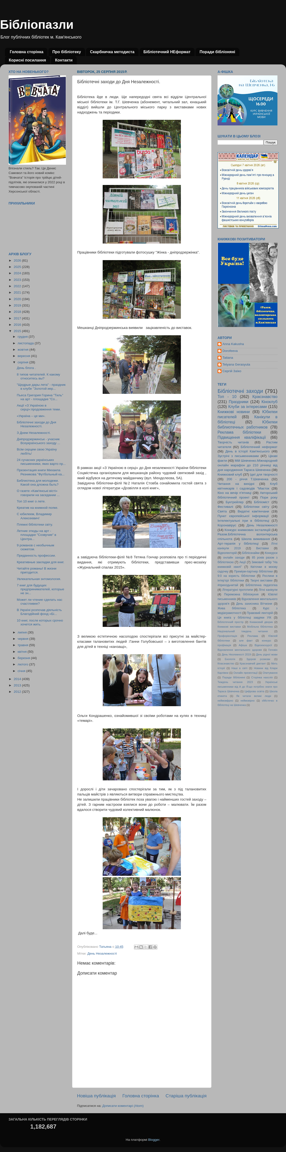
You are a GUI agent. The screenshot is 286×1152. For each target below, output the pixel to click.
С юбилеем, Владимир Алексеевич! (34, 516)
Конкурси (271, 553)
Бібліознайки (250, 553)
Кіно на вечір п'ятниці (234, 493)
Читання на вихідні (236, 484)
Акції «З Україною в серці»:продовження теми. (39, 407)
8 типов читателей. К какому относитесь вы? (38, 376)
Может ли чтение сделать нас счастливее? (39, 601)
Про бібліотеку (66, 52)
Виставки (262, 548)
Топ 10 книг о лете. (31, 501)
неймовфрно (225, 700)
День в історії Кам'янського (247, 451)
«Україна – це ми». (31, 416)
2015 (18, 331)
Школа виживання (256, 539)
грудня (23, 336)
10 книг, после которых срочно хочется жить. (40, 622)
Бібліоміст (261, 502)
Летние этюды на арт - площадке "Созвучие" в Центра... (36, 534)
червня (23, 639)
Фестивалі (225, 507)
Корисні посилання (27, 60)
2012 (18, 691)
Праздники (238, 401)
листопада (26, 343)
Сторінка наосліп (262, 677)
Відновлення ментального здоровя (240, 649)
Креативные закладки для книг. (40, 562)
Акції (242, 562)
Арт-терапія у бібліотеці (238, 543)
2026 (18, 260)
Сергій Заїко (231, 371)
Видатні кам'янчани (253, 511)
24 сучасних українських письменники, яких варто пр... (41, 462)
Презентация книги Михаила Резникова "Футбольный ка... (41, 472)
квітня (23, 651)
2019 (18, 305)
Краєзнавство (265, 396)
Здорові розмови (258, 659)
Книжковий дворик (261, 622)
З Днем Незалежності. (34, 433)
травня (23, 645)
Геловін (272, 649)
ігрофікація (224, 645)
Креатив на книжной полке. (37, 508)
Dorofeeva (230, 351)
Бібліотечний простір (230, 622)
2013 (18, 685)
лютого (23, 664)
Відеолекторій (227, 553)
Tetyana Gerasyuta (236, 364)
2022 (18, 286)
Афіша (243, 645)
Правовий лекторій (260, 613)
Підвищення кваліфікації (242, 437)
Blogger (153, 1140)
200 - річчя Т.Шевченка (247, 479)
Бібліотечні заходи (240, 391)
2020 (18, 299)
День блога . (26, 368)
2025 (18, 267)
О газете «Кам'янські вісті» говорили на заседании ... (38, 493)
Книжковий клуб (230, 474)
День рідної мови (266, 654)
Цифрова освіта (254, 691)
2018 (18, 312)
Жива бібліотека (232, 608)
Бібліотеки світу (256, 507)
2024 (18, 273)
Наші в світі (239, 668)
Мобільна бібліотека (260, 626)
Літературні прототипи (237, 589)
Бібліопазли (37, 24)
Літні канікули (268, 589)
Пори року (268, 497)
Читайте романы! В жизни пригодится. (36, 570)
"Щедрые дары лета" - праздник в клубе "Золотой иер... (41, 386)
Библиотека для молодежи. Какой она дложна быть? (38, 482)
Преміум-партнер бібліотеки (253, 571)
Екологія (230, 659)
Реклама (252, 635)
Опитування (270, 672)
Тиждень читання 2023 (235, 682)
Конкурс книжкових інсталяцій (248, 530)
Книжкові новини (234, 411)
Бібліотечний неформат (259, 447)
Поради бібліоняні (217, 52)
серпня (23, 362)
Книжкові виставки (229, 626)
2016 (18, 324)
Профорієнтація (227, 635)
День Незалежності (102, 953)
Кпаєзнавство (226, 663)
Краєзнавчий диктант (253, 663)
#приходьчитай (228, 585)
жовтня (23, 349)
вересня (24, 356)
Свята (222, 511)
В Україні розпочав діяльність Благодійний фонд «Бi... (39, 612)
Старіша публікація (186, 1095)
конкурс (266, 640)
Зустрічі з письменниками (238, 456)
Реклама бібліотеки (239, 432)
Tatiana (227, 357)
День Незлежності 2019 (236, 654)
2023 (18, 280)
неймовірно (248, 700)
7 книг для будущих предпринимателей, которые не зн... (40, 589)
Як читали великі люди (253, 695)
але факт (246, 640)
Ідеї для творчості (263, 474)
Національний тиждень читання (243, 631)
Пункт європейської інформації (243, 516)
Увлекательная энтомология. (39, 579)
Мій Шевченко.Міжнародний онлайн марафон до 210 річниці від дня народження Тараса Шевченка (247, 465)
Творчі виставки (261, 580)
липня (23, 632)
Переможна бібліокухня (241, 594)
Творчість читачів (233, 442)
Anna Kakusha (233, 344)
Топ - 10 (227, 396)
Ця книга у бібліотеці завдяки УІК (244, 617)
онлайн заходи (233, 557)
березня (24, 658)
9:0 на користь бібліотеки (236, 576)
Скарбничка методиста (112, 52)
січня (22, 671)
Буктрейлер (234, 502)
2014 (18, 679)
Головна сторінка (26, 52)
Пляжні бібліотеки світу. (35, 524)
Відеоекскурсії (263, 645)
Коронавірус (227, 525)
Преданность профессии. (36, 555)
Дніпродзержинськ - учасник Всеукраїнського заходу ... (38, 441)
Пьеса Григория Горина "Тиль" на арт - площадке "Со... (40, 397)
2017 (18, 318)
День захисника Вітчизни (254, 603)
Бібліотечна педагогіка (261, 585)
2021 (18, 292)
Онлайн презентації (245, 672)
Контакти (64, 60)
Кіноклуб (269, 401)
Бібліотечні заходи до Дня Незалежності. (36, 424)
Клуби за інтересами (247, 406)
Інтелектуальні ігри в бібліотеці (243, 520)
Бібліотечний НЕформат (167, 52)
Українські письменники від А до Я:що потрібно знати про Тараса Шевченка (247, 687)
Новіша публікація (96, 1095)
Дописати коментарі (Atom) (122, 1106)
